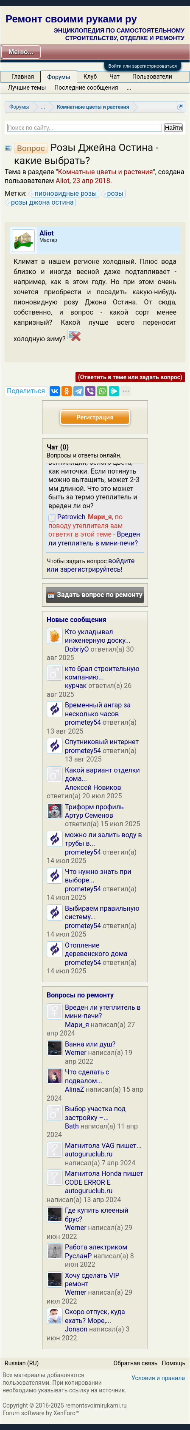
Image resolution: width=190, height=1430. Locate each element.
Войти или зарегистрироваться (143, 66)
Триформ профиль (94, 807)
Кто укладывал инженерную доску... (98, 636)
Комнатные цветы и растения (105, 172)
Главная (22, 76)
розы (114, 193)
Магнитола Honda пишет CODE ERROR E (104, 1178)
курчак (76, 686)
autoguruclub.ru (88, 1154)
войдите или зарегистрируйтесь (90, 565)
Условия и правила (158, 1378)
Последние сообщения (86, 87)
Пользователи (152, 76)
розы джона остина (41, 202)
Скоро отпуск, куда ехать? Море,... (95, 1316)
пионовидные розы (64, 193)
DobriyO (77, 649)
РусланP (78, 1256)
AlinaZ (74, 1089)
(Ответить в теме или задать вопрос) (130, 377)
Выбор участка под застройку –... (95, 1113)
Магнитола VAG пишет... (103, 1146)
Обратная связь (136, 1363)
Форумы (58, 77)
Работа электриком (96, 1247)
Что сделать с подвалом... (87, 1076)
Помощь (173, 1363)
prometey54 (83, 722)
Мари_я (77, 1025)
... (129, 87)
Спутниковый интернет (102, 742)
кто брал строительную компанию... (102, 673)
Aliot (63, 181)
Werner (76, 1053)
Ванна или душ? (90, 1044)
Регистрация (95, 417)
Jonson (76, 1329)
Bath (72, 1126)
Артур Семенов (89, 815)
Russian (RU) (22, 1363)
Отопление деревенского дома (96, 949)
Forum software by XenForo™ (41, 1413)
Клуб (90, 76)
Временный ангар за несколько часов (98, 709)
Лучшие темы (27, 87)
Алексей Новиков (93, 787)
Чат (114, 76)
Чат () (58, 447)
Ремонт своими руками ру (71, 19)
